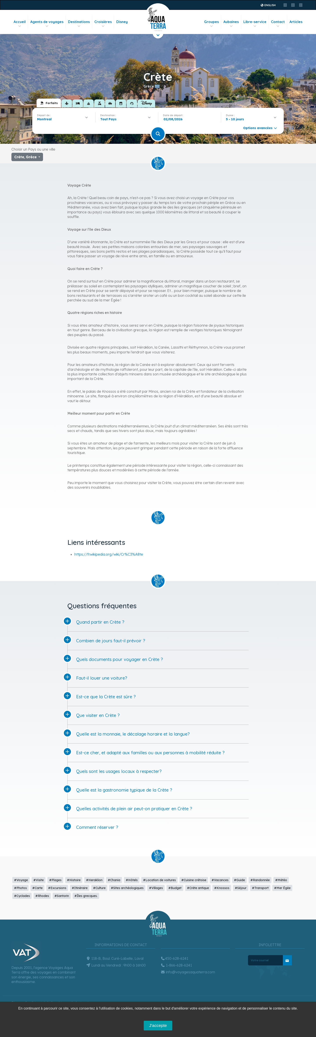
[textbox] (109, 119)
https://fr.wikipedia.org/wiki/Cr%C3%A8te (108, 554)
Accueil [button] (20, 24)
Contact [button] (278, 24)
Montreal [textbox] (44, 119)
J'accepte (158, 1025)
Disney (122, 22)
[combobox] (64, 119)
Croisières (103, 24)
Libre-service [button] (254, 24)
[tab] (49, 103)
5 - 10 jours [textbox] (235, 119)
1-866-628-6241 (176, 965)
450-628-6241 (174, 958)
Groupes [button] (211, 24)
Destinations (79, 24)
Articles (295, 22)
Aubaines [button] (231, 24)
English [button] (268, 5)
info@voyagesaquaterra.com (188, 972)
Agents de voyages (46, 24)
